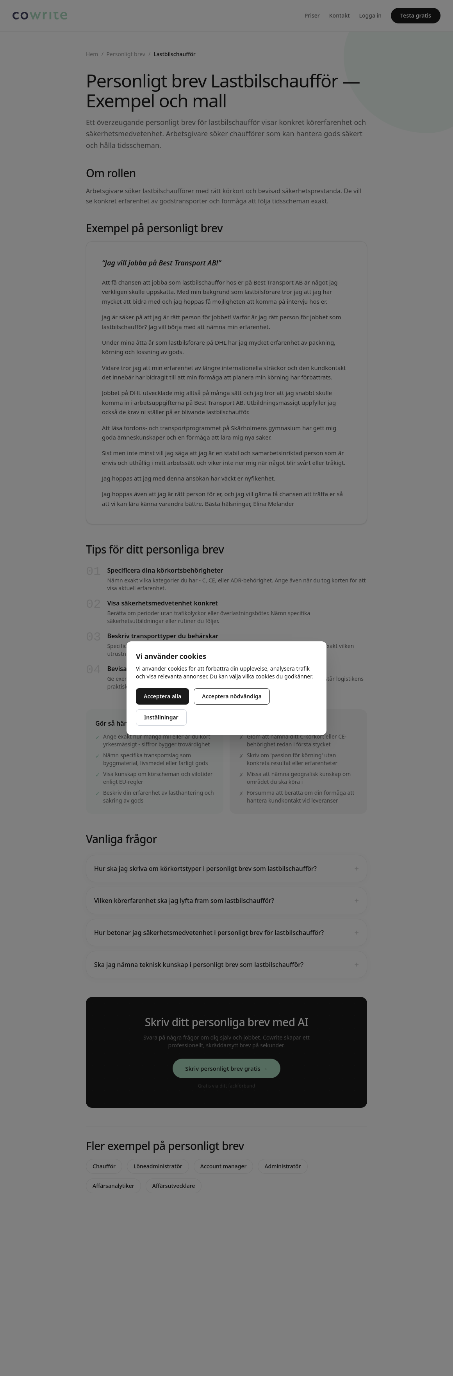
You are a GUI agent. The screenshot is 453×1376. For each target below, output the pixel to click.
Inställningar (161, 717)
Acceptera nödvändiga (232, 696)
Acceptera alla (162, 696)
